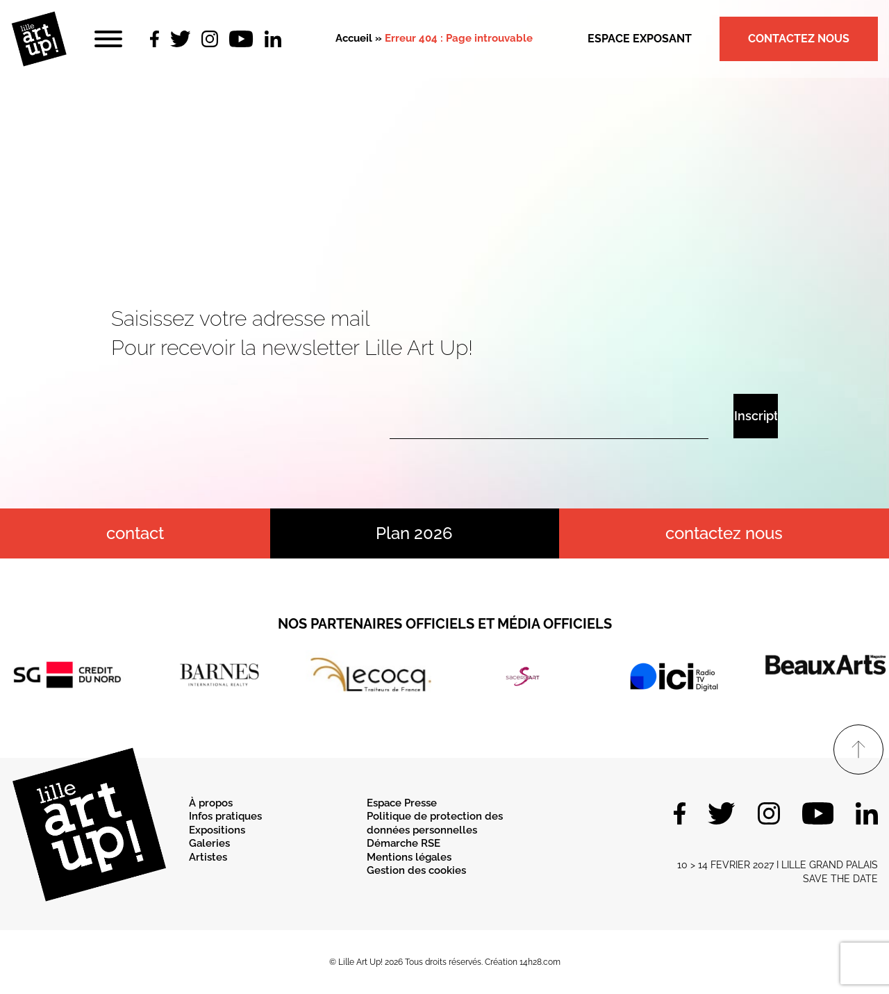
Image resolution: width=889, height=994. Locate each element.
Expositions (217, 830)
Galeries (209, 843)
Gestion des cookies (416, 870)
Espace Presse (402, 803)
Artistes (208, 857)
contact (135, 533)
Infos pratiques (225, 816)
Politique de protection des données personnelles (435, 823)
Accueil (353, 38)
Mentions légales (409, 857)
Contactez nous (798, 38)
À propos (211, 803)
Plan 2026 (414, 533)
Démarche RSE (403, 843)
